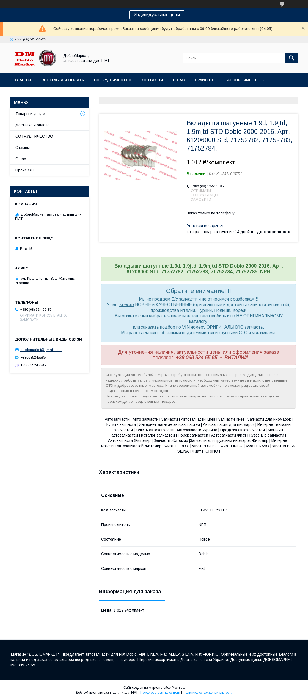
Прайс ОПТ (206, 80)
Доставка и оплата (63, 80)
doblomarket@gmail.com (41, 350)
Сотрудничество (112, 80)
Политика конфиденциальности (208, 692)
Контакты (152, 80)
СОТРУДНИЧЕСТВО (34, 136)
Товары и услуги (30, 113)
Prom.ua (178, 688)
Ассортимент (242, 80)
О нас (179, 80)
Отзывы (22, 147)
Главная (23, 80)
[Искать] (291, 58)
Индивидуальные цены (157, 14)
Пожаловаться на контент (160, 692)
